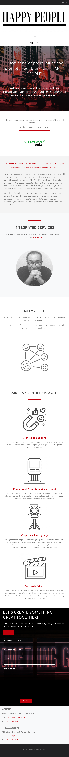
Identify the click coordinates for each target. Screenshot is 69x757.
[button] (34, 36)
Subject (29, 660)
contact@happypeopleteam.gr (18, 717)
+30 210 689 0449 (12, 721)
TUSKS (50, 755)
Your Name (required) (29, 642)
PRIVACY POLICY (42, 749)
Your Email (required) (29, 651)
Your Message (29, 681)
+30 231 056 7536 (12, 740)
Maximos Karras (39, 237)
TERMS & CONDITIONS (29, 749)
